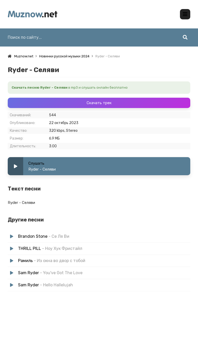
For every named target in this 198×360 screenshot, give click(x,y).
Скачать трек (99, 103)
